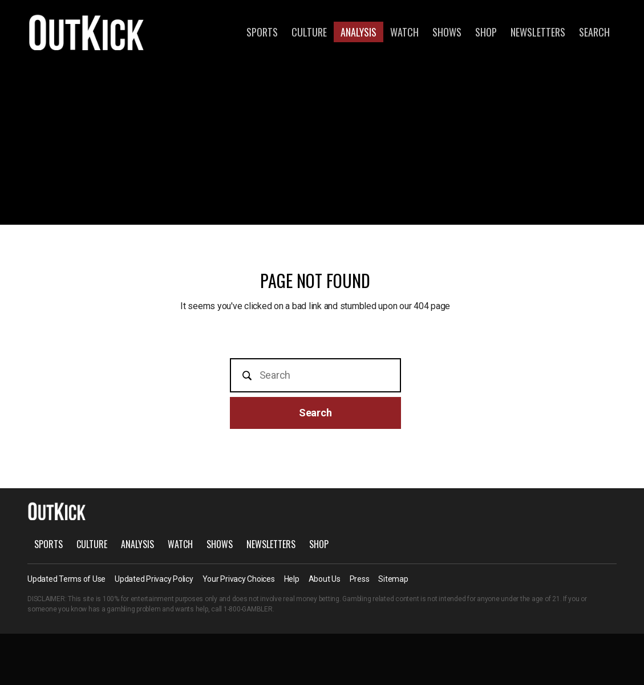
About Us (325, 578)
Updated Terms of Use (66, 578)
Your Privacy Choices (238, 578)
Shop (486, 32)
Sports (262, 32)
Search (594, 32)
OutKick (86, 32)
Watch (404, 32)
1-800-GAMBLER (248, 609)
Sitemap (393, 578)
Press (360, 578)
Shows (446, 32)
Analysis (358, 32)
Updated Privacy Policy (154, 578)
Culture (309, 32)
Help (291, 578)
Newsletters (538, 32)
